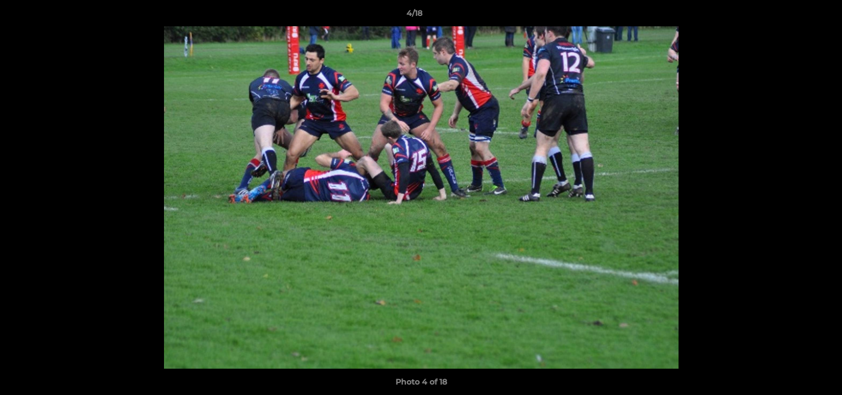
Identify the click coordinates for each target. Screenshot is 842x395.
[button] (796, 16)
